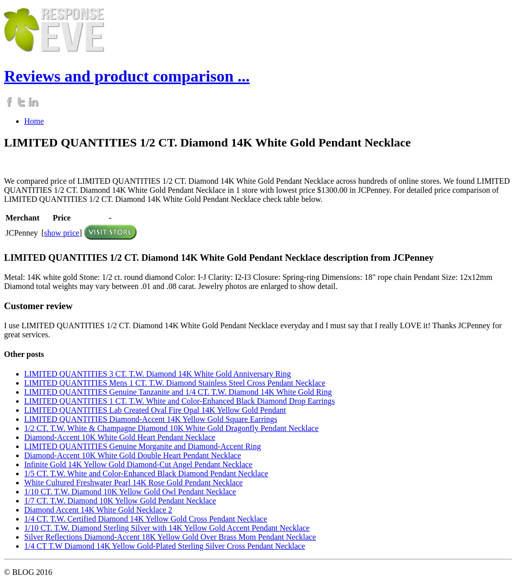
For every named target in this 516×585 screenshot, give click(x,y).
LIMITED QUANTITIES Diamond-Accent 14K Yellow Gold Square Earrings (150, 419)
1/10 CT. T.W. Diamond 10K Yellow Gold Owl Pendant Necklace (130, 491)
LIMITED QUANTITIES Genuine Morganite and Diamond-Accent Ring (142, 446)
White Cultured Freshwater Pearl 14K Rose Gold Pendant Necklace (133, 482)
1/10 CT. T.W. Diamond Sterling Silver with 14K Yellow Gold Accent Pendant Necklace (166, 528)
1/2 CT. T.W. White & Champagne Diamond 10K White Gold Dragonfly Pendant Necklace (171, 428)
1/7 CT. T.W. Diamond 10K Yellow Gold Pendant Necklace (120, 500)
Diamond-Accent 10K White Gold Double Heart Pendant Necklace (132, 455)
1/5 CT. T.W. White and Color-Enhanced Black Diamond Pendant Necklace (146, 473)
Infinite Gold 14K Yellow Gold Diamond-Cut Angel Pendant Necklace (138, 464)
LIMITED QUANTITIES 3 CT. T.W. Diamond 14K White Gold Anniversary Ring (157, 374)
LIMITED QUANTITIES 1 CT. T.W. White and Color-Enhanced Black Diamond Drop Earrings (179, 401)
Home (34, 121)
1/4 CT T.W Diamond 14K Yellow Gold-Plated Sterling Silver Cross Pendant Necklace (164, 546)
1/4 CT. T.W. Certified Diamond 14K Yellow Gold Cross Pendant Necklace (145, 519)
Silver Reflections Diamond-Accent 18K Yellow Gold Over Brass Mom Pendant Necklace (170, 537)
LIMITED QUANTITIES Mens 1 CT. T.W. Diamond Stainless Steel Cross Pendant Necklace (175, 383)
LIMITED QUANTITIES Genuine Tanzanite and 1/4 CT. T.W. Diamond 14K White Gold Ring (178, 392)
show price (62, 233)
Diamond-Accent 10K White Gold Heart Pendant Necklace (119, 437)
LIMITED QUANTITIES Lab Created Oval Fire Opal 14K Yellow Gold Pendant (155, 410)
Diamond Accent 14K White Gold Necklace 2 (98, 509)
